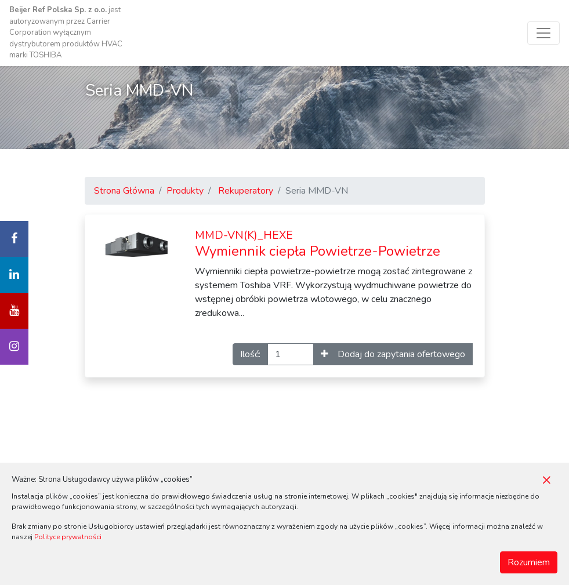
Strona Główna (124, 190)
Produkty (185, 190)
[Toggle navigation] (543, 33)
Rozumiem (529, 562)
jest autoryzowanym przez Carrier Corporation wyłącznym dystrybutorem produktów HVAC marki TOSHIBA (65, 32)
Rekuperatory (245, 190)
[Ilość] (290, 354)
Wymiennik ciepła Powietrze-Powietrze (317, 244)
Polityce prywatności (68, 537)
